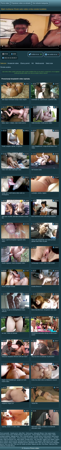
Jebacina (2, 446)
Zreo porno (30, 441)
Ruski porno (27, 435)
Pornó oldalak (36, 435)
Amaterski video (13, 63)
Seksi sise (49, 63)
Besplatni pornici (23, 442)
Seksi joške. (12, 438)
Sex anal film (38, 439)
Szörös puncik (13, 441)
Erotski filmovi (10, 446)
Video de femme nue (9, 439)
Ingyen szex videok (48, 439)
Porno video (5, 3)
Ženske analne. (5, 67)
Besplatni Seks (33, 442)
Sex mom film (9, 444)
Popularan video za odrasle (20, 3)
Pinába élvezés (18, 435)
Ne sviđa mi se (51, 54)
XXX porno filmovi (32, 438)
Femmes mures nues (6, 435)
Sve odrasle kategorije (40, 3)
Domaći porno (22, 441)
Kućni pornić (47, 436)
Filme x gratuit (12, 442)
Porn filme (45, 444)
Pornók (41, 438)
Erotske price (29, 439)
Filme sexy (49, 442)
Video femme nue (47, 441)
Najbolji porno (15, 436)
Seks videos (20, 439)
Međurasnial (39, 63)
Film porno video (46, 435)
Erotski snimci (38, 436)
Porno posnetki (5, 433)
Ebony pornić (25, 63)
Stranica (27, 448)
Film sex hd (17, 444)
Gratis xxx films (26, 444)
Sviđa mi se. (34, 54)
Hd (32, 63)
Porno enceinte (21, 438)
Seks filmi (22, 433)
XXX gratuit (38, 441)
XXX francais (4, 438)
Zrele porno (29, 433)
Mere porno (55, 436)
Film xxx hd (42, 442)
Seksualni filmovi (39, 433)
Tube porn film (53, 444)
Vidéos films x (48, 438)
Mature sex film (36, 444)
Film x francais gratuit (26, 436)
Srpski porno (14, 433)
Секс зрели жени (50, 433)
